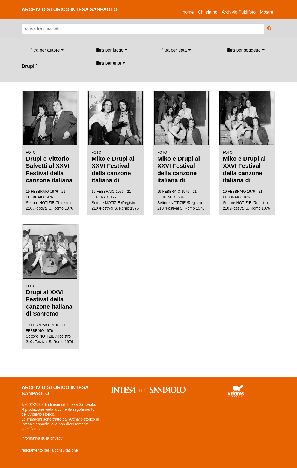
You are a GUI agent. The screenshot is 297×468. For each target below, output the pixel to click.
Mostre (266, 12)
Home (189, 11)
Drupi (29, 66)
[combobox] (47, 50)
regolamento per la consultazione (50, 450)
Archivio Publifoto (239, 12)
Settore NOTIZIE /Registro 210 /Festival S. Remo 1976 (50, 150)
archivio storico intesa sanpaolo (69, 9)
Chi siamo (207, 12)
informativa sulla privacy (42, 438)
